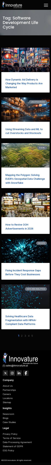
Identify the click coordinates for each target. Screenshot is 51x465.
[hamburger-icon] (46, 5)
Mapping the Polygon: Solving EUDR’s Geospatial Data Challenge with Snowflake (25, 179)
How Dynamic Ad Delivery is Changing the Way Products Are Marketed (24, 83)
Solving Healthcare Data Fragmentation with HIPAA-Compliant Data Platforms (21, 320)
